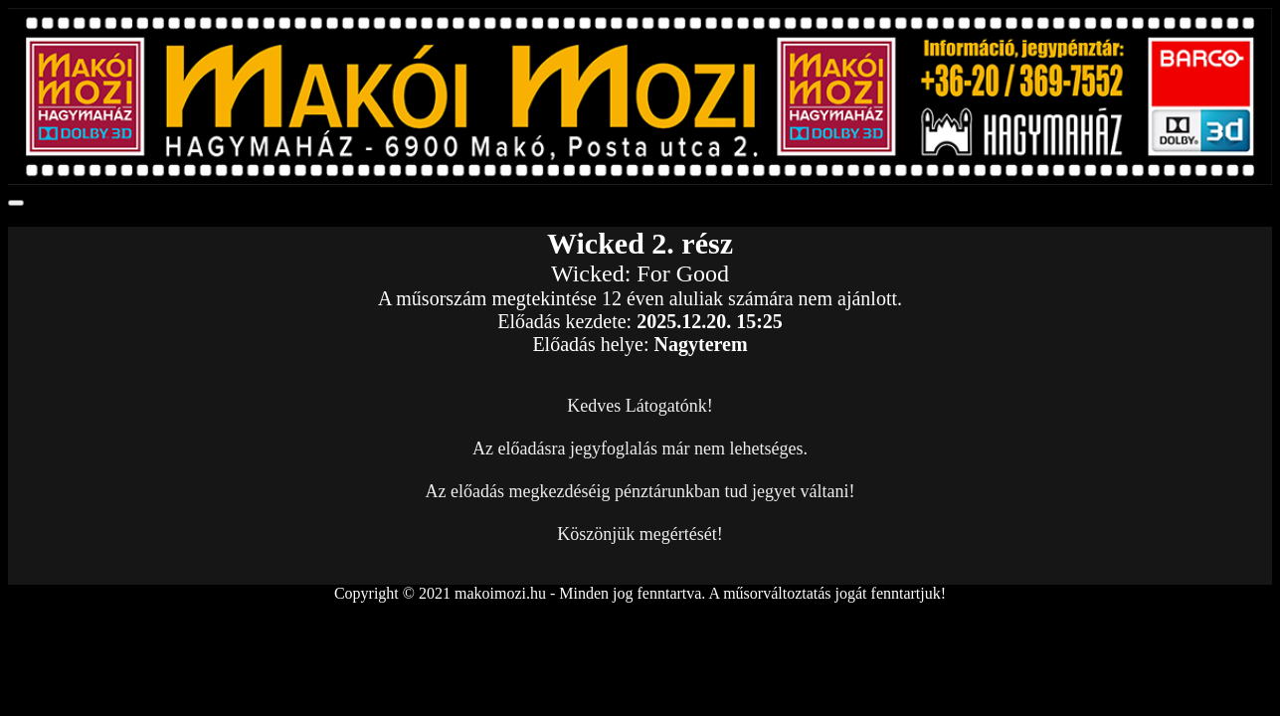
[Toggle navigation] (16, 203)
